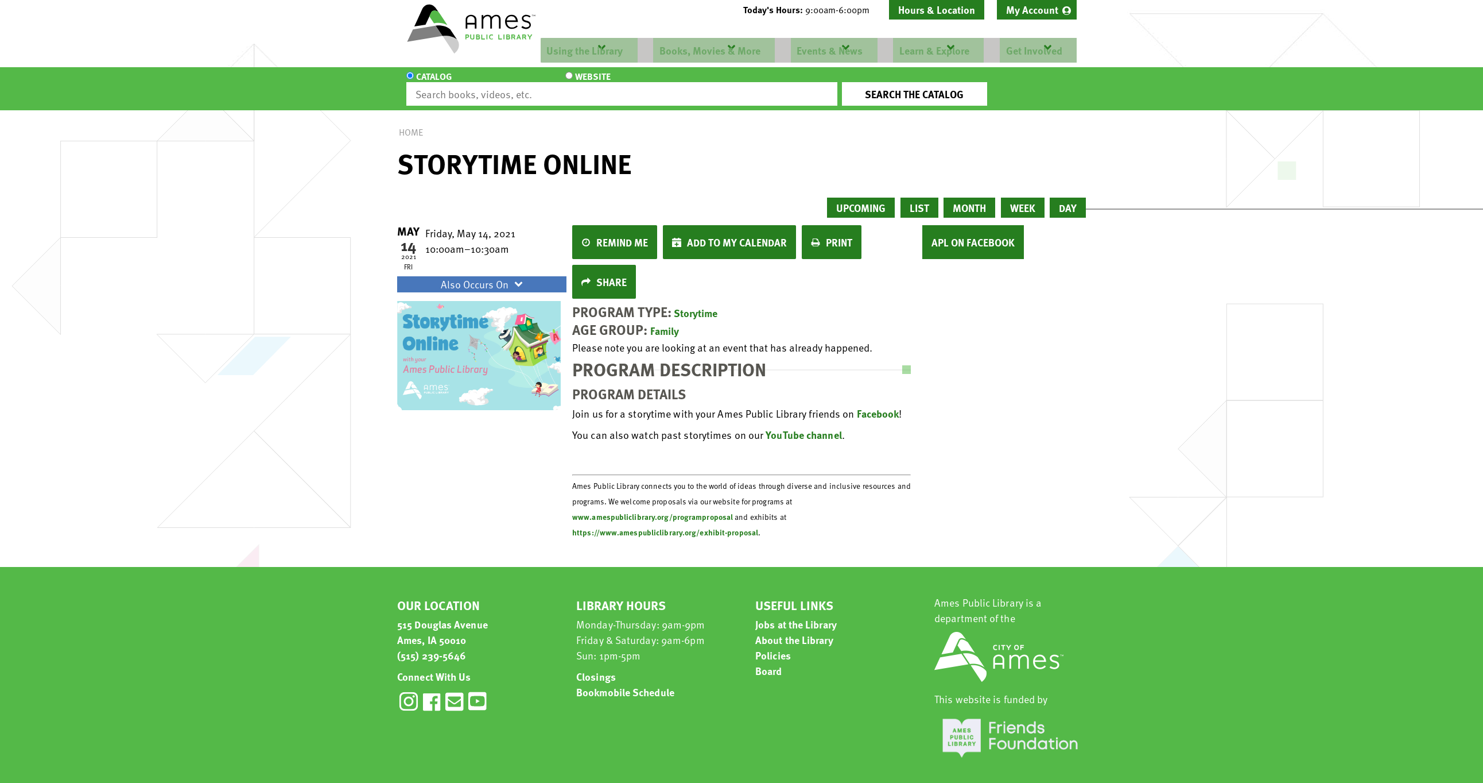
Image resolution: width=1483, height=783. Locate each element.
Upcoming (861, 197)
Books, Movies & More (708, 50)
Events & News (828, 50)
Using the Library (583, 50)
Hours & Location (936, 9)
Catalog (434, 84)
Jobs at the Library (796, 614)
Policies (773, 645)
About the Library (794, 629)
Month (969, 197)
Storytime (695, 302)
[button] (811, 10)
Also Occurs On (483, 273)
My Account (1032, 9)
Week (1022, 197)
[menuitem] (1037, 10)
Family (664, 320)
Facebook (878, 403)
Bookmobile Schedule (625, 681)
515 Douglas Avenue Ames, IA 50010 (442, 621)
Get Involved (1031, 50)
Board (768, 660)
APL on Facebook (973, 232)
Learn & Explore (932, 50)
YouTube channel (804, 424)
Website (503, 84)
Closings (596, 666)
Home (411, 122)
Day (1068, 197)
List (919, 197)
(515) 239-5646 (431, 645)
